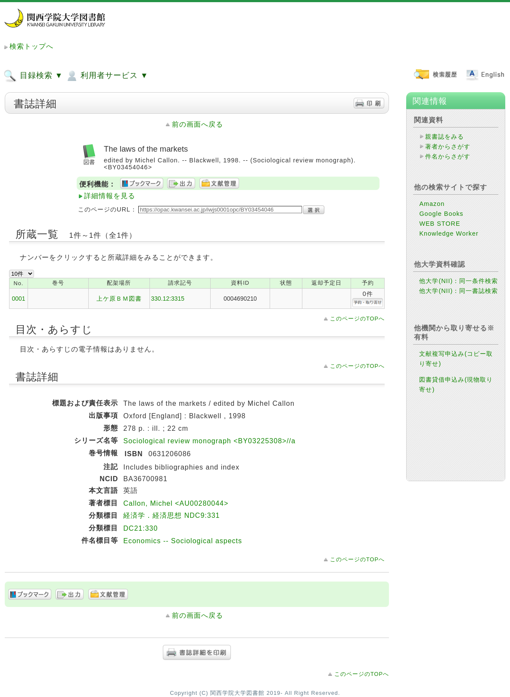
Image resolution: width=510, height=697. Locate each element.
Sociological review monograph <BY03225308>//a (209, 441)
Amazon (432, 203)
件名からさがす (447, 156)
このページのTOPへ (357, 318)
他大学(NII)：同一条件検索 (458, 280)
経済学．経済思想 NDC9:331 (171, 515)
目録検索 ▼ (33, 75)
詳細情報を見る (109, 195)
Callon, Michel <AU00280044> (175, 503)
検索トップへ (31, 46)
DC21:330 (140, 528)
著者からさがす (447, 146)
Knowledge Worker (448, 233)
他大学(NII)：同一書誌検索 (458, 290)
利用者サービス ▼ (106, 75)
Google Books (441, 213)
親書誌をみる (444, 136)
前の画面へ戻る (197, 124)
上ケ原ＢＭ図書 (119, 298)
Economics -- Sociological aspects (182, 541)
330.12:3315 (167, 298)
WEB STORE (439, 223)
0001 (18, 298)
